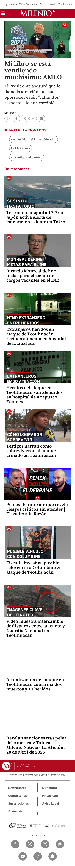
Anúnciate (15, 811)
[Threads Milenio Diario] (60, 844)
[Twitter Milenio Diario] (30, 844)
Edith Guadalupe (28, 4)
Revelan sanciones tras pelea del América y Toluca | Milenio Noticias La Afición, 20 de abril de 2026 (36, 745)
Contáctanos (17, 795)
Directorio (49, 788)
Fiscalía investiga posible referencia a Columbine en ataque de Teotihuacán (34, 567)
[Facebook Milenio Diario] (15, 844)
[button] (3, 14)
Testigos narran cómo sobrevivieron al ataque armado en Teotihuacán (31, 450)
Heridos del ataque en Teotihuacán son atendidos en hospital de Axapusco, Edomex (34, 395)
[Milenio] (37, 13)
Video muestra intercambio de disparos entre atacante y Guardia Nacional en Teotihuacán (35, 628)
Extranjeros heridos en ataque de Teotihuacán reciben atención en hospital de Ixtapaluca (36, 336)
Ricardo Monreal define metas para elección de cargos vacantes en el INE (32, 275)
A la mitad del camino (27, 157)
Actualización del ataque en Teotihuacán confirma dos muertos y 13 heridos (35, 684)
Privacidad (50, 795)
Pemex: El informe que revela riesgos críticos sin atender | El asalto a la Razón (37, 509)
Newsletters (17, 788)
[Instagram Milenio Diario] (45, 844)
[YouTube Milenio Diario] (22, 856)
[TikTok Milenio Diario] (37, 856)
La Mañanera (20, 148)
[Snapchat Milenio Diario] (52, 856)
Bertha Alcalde (48, 4)
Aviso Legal (50, 803)
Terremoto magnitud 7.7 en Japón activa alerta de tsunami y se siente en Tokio (35, 217)
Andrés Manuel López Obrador (33, 139)
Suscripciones (18, 803)
